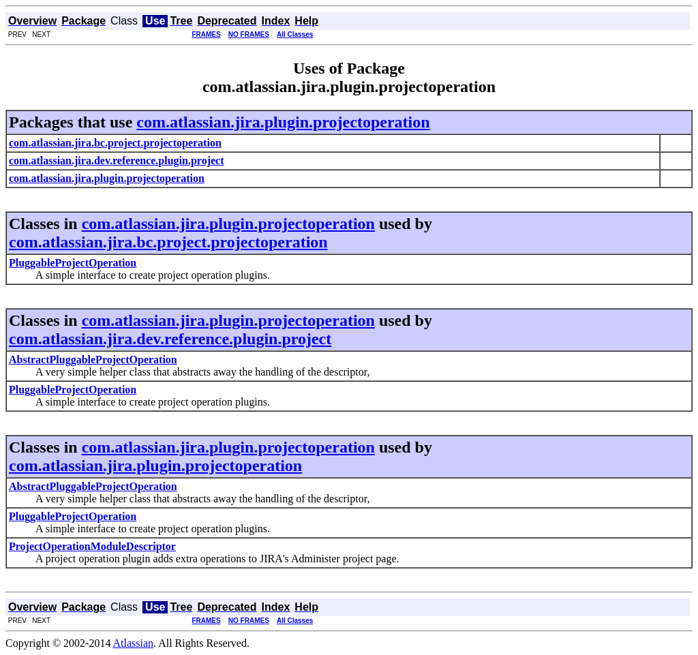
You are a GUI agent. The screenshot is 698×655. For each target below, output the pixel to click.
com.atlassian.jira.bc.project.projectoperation (168, 242)
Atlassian (133, 643)
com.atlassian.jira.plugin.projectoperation (282, 122)
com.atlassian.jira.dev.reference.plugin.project (170, 339)
